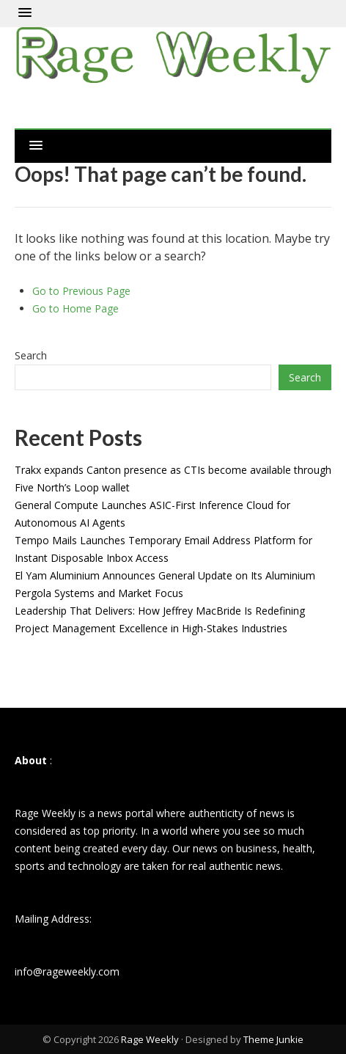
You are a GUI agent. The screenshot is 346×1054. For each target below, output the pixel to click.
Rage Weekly (150, 1039)
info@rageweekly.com (67, 971)
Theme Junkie (273, 1039)
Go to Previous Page (81, 291)
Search (31, 355)
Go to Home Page (75, 308)
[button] (25, 13)
